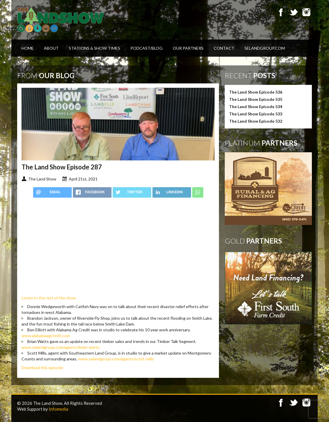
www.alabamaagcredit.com (45, 335)
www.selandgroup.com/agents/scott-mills (116, 358)
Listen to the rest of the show (48, 297)
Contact (224, 48)
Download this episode (42, 367)
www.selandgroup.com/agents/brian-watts (60, 347)
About (51, 48)
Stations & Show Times (94, 48)
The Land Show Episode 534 (255, 106)
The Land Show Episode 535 (255, 99)
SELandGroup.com (264, 48)
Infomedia (58, 409)
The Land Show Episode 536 (255, 92)
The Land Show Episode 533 (255, 113)
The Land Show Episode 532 (255, 121)
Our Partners (188, 48)
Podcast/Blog (146, 48)
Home (27, 48)
